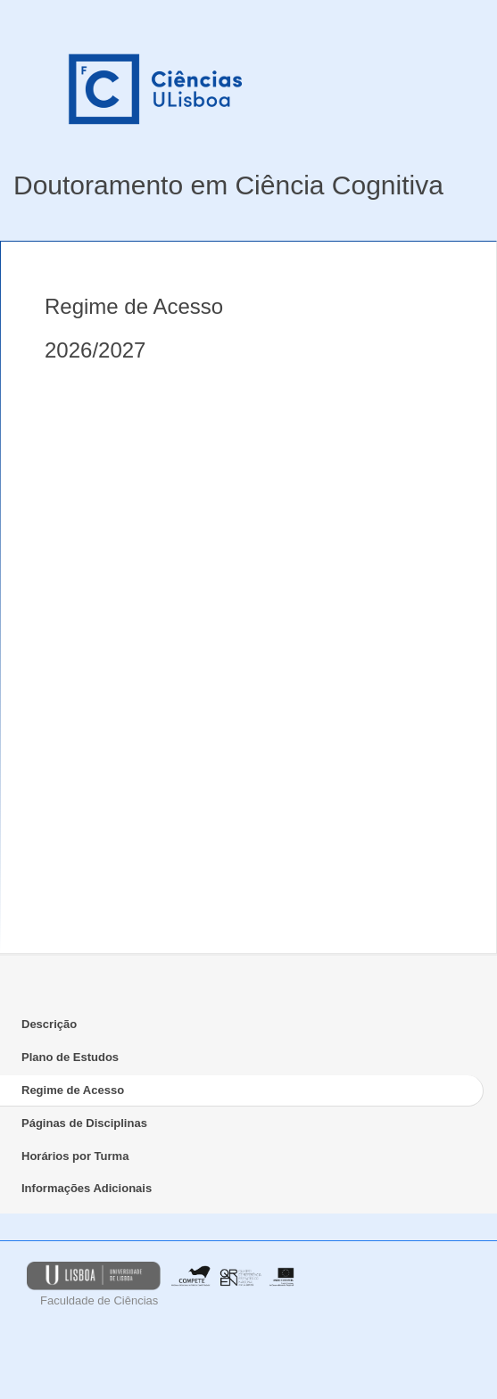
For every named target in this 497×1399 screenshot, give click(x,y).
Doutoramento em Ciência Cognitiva (228, 185)
